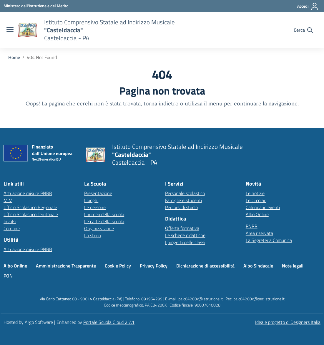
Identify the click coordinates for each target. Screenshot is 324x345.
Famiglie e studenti (183, 200)
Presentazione (98, 193)
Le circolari (256, 200)
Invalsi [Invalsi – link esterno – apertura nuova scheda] (10, 221)
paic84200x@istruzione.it (200, 299)
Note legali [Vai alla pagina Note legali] (292, 265)
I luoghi (91, 200)
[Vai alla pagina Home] (14, 57)
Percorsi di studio (181, 207)
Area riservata (259, 233)
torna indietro (161, 103)
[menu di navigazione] (9, 29)
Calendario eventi (263, 207)
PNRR (251, 226)
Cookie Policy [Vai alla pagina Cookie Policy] (118, 265)
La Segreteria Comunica (269, 240)
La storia (92, 235)
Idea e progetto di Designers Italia (287, 322)
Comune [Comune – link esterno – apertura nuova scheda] (12, 228)
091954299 (151, 299)
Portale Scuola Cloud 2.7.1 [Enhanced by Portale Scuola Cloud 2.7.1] (108, 322)
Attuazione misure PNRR (28, 193)
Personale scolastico (185, 193)
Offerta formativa (182, 228)
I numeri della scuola (104, 214)
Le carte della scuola (104, 221)
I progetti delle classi (185, 242)
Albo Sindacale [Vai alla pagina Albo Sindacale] (258, 265)
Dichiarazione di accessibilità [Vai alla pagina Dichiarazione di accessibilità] (205, 265)
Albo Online (257, 214)
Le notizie (255, 193)
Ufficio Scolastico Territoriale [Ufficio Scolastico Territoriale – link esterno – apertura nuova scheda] (31, 214)
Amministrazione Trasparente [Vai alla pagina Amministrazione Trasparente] (66, 265)
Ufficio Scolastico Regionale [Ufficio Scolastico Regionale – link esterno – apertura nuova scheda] (30, 207)
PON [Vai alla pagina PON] (8, 275)
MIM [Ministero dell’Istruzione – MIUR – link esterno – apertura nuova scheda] (8, 200)
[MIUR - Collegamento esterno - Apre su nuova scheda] (36, 6)
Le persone (95, 207)
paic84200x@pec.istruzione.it (259, 299)
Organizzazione (99, 228)
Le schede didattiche (185, 235)
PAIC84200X (156, 305)
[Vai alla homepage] (27, 30)
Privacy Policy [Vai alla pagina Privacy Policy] (153, 265)
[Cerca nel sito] (303, 30)
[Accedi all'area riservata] (307, 6)
